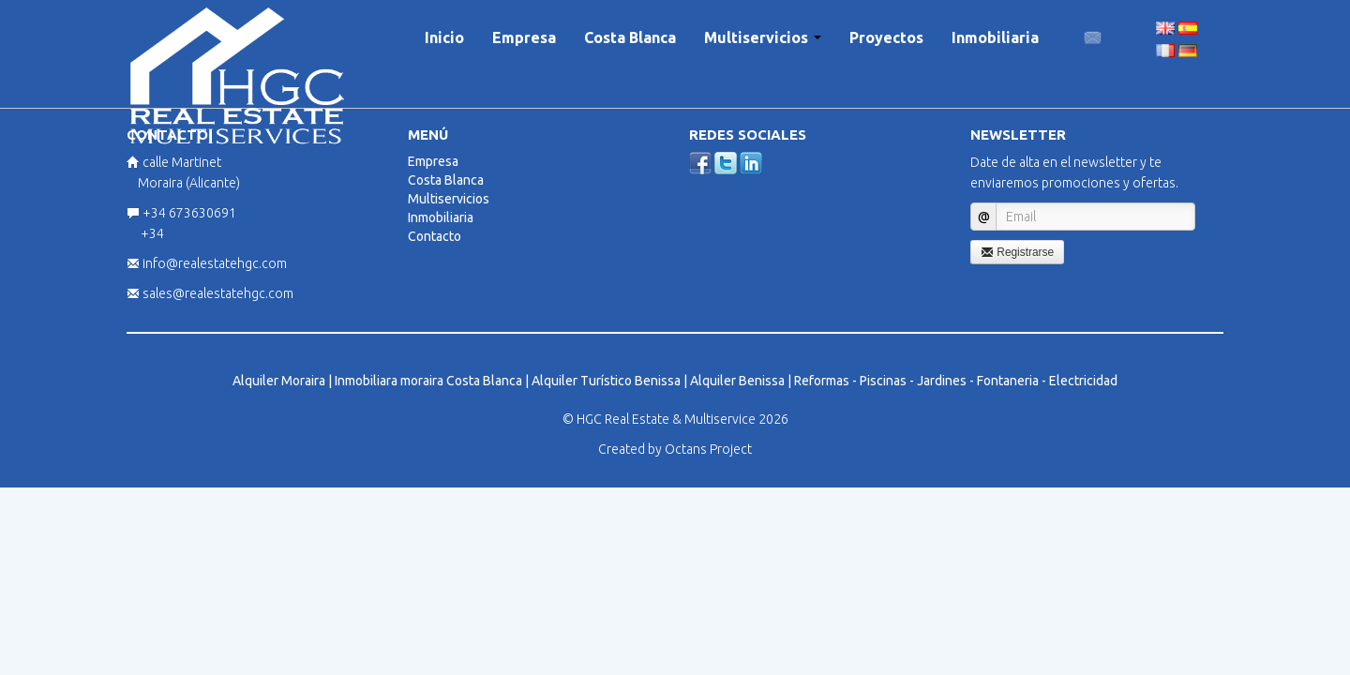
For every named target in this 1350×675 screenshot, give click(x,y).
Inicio (444, 37)
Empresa (524, 37)
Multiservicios (762, 37)
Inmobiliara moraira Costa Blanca (428, 380)
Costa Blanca (630, 37)
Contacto (434, 236)
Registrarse (1017, 252)
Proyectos (886, 37)
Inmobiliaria (995, 37)
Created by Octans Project (675, 449)
